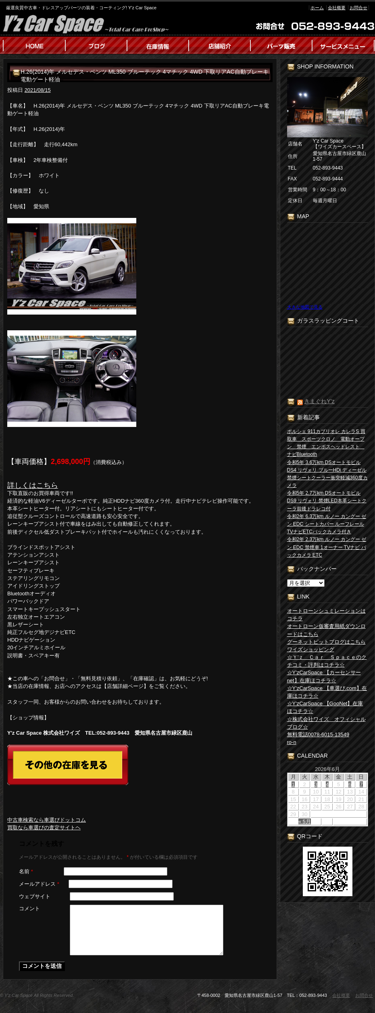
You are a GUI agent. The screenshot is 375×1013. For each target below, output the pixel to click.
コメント (29, 908)
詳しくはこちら (32, 485)
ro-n (291, 742)
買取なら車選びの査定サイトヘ (44, 827)
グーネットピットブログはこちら (326, 642)
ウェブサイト (34, 896)
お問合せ (358, 7)
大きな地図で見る (305, 307)
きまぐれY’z (319, 401)
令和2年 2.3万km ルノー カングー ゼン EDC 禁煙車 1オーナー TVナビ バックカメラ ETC (327, 547)
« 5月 (304, 821)
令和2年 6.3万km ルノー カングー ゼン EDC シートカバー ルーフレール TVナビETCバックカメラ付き (327, 524)
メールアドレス (39, 884)
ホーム (317, 7)
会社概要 (337, 7)
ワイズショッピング (310, 649)
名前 (26, 871)
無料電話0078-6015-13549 (318, 734)
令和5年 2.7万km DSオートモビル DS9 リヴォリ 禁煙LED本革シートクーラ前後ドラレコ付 (327, 500)
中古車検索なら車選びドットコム (46, 820)
